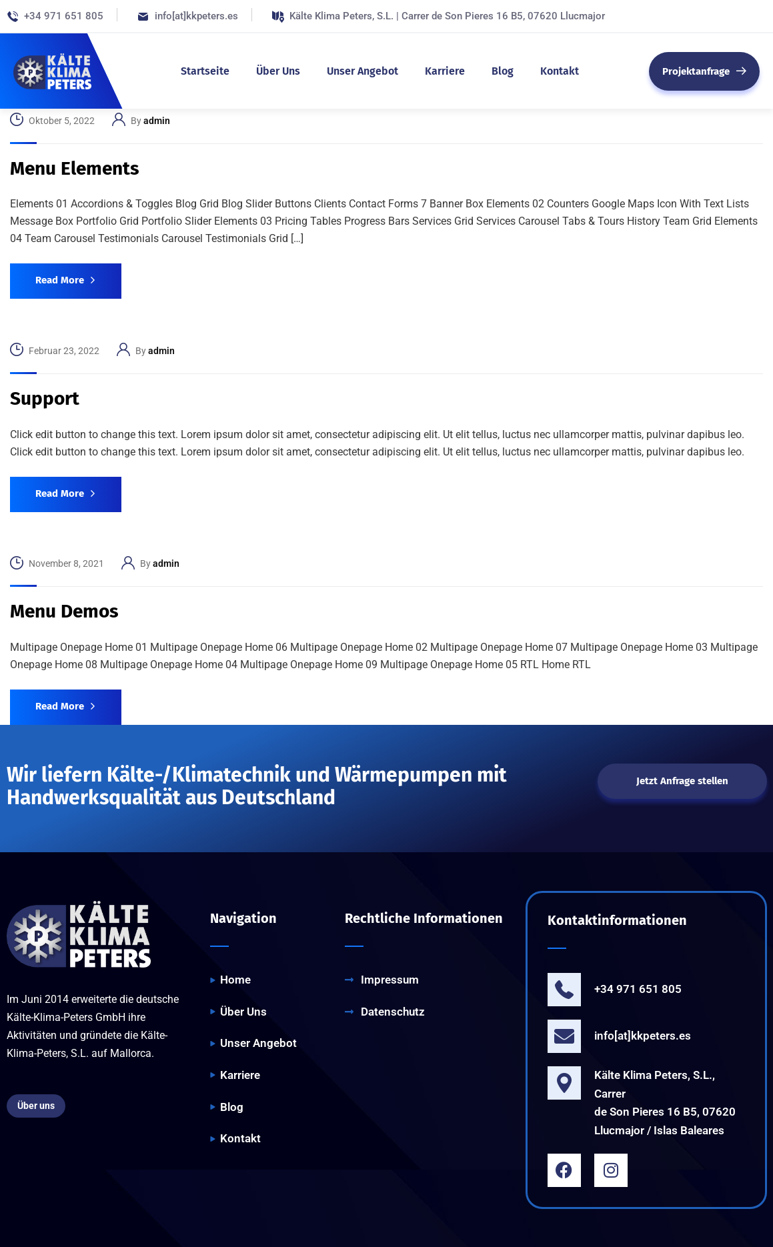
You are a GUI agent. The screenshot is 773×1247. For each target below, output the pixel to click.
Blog (503, 71)
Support (44, 398)
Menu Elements (74, 168)
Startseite (205, 71)
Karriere (445, 71)
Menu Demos (64, 611)
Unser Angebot (362, 71)
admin (156, 120)
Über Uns (278, 71)
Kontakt (559, 71)
